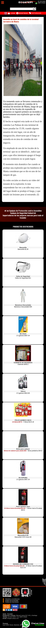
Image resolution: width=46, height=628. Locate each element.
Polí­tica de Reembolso (12, 602)
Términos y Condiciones (12, 599)
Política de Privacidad (11, 600)
